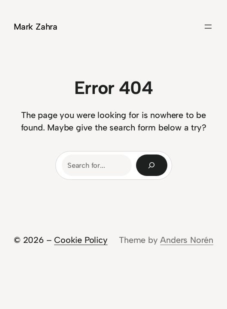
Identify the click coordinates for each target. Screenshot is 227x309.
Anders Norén (186, 240)
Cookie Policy (80, 240)
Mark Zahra (36, 26)
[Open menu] (208, 26)
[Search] (151, 165)
